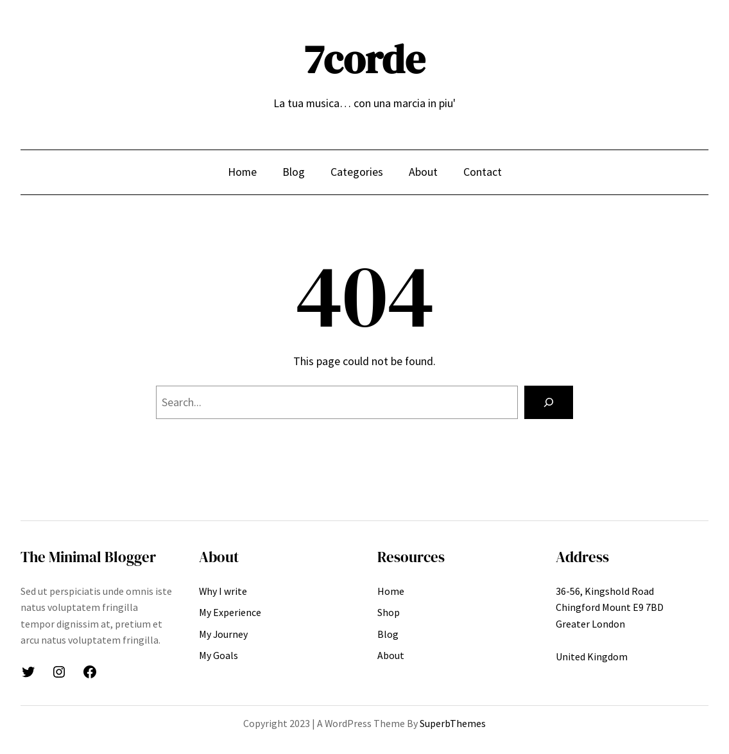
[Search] (548, 402)
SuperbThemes (453, 723)
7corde (364, 59)
